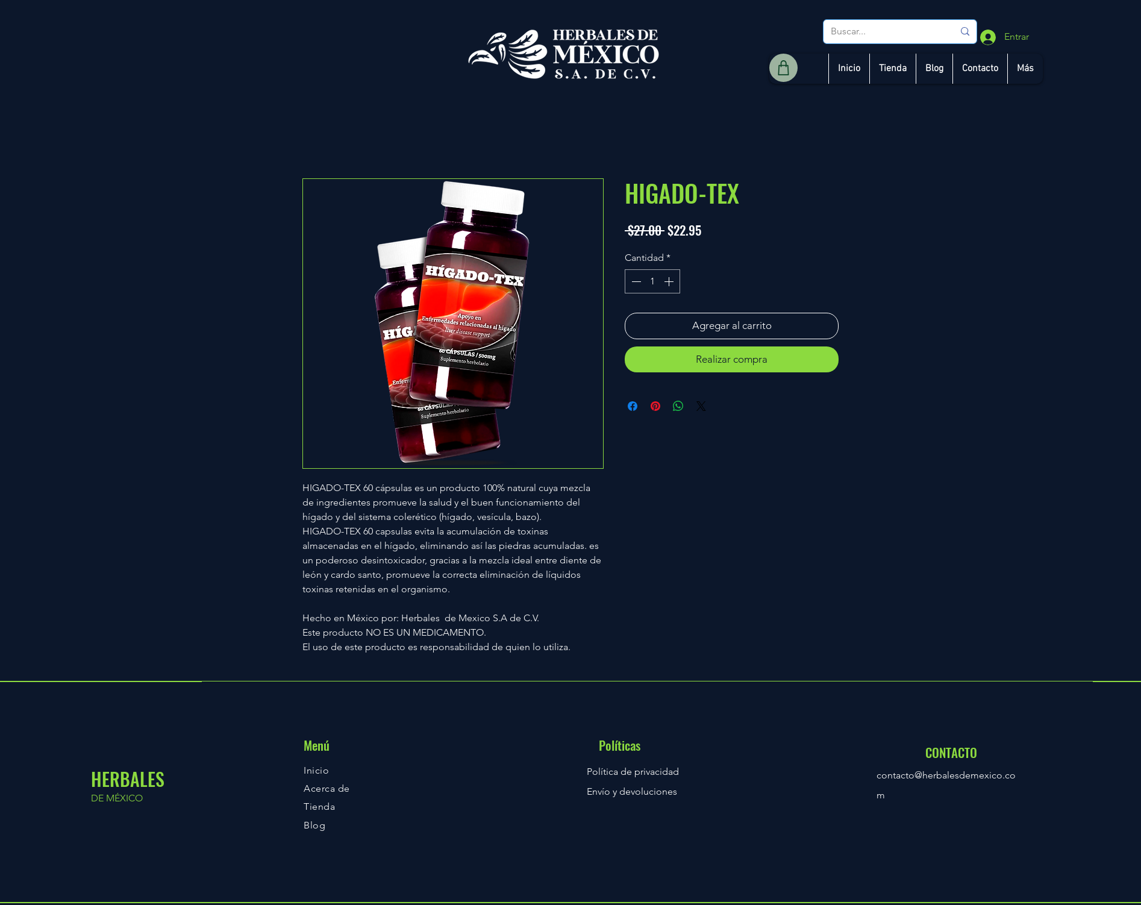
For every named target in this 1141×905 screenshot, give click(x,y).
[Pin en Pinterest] (655, 406)
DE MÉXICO (117, 798)
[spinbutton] (652, 281)
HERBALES (127, 778)
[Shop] (783, 68)
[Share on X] (701, 406)
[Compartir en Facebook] (632, 406)
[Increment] (669, 281)
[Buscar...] (883, 31)
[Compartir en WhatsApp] (678, 406)
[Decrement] (635, 281)
